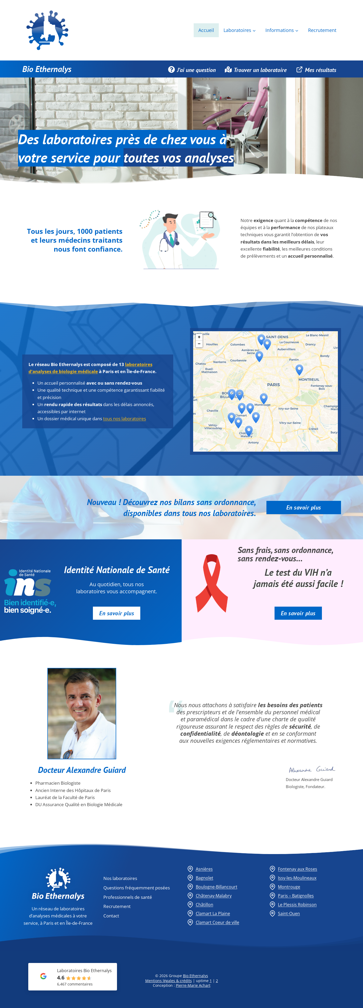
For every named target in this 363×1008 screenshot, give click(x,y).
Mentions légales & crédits (168, 980)
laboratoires (77, 139)
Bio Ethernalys (46, 68)
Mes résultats (316, 69)
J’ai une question (192, 69)
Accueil (206, 30)
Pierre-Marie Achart (193, 985)
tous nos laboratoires (124, 419)
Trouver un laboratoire (256, 69)
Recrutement (322, 30)
